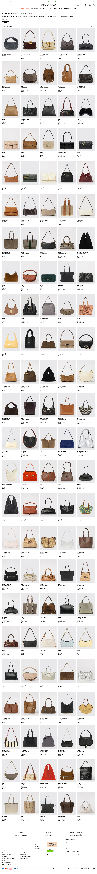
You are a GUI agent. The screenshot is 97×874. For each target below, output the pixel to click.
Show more (71, 16)
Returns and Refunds (23, 852)
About (3, 842)
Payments (21, 848)
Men (9, 5)
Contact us (21, 842)
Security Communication (24, 858)
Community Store (5, 848)
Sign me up (80, 853)
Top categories (70, 868)
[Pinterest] (38, 848)
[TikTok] (38, 850)
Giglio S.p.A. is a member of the (53, 855)
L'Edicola (3, 860)
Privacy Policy (78, 851)
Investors (4, 852)
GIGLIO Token (4, 856)
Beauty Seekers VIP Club (6, 854)
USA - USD (4, 0)
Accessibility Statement (6, 862)
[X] (38, 852)
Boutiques (4, 846)
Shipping (21, 850)
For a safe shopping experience (25, 856)
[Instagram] (38, 844)
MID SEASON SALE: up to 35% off (48, 1)
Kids (13, 5)
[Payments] (11, 868)
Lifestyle (17, 5)
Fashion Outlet (63, 868)
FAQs (21, 844)
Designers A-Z (55, 868)
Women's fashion (69, 843)
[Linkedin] (38, 846)
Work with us (4, 844)
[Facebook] (38, 842)
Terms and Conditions (23, 854)
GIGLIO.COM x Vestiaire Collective (8, 858)
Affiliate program (5, 850)
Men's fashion (79, 843)
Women (4, 5)
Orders (21, 846)
